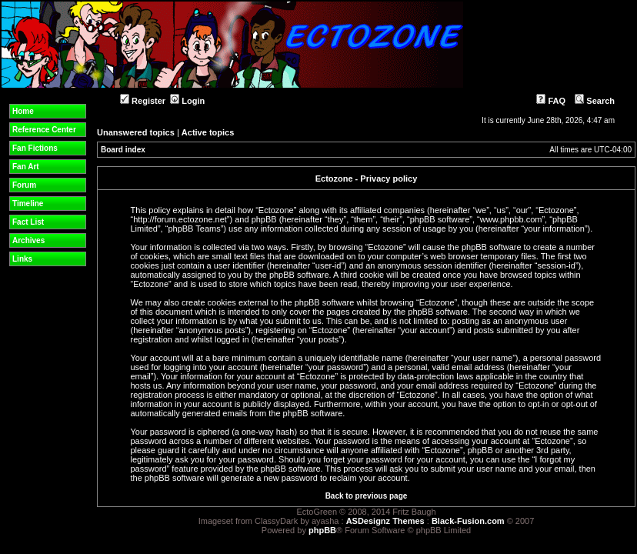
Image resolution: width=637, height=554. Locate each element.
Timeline (27, 203)
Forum (24, 185)
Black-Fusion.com (468, 521)
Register (142, 100)
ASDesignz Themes (385, 521)
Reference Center (44, 129)
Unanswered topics (136, 132)
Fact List (28, 222)
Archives (28, 240)
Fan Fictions (35, 148)
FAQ (550, 100)
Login (187, 100)
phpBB (322, 530)
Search (595, 100)
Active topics (208, 132)
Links (22, 259)
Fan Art (25, 166)
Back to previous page (366, 496)
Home (23, 111)
